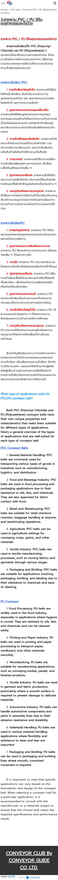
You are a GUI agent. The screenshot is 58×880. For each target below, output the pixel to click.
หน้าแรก (4, 9)
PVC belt (15, 9)
